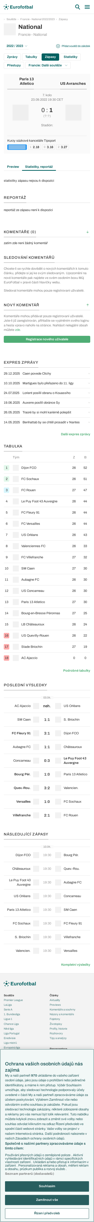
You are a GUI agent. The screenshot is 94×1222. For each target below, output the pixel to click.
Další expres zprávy (75, 434)
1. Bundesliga (12, 1014)
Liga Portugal (11, 1033)
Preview (13, 167)
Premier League (13, 1000)
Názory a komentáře (62, 1014)
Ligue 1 (8, 1018)
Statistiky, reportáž (39, 167)
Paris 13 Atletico (26, 81)
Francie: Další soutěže (48, 65)
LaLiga (8, 1004)
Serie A (8, 1009)
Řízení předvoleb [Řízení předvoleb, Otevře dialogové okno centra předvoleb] (47, 1213)
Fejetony (55, 1018)
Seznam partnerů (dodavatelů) (29, 1174)
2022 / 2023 (17, 46)
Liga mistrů (10, 1042)
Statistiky (70, 57)
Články (54, 995)
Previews (55, 1004)
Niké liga (9, 1028)
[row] (47, 467)
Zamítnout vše (47, 1200)
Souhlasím (47, 1186)
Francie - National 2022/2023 (37, 19)
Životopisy (56, 1023)
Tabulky (31, 57)
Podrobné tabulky (76, 670)
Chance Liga (11, 1023)
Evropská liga (12, 1047)
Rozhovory (56, 1033)
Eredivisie (10, 1038)
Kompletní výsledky (75, 964)
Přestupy (14, 65)
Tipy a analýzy (58, 1038)
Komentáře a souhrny (62, 1009)
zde (17, 330)
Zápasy (63, 19)
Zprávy (12, 57)
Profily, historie (58, 1028)
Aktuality (55, 1000)
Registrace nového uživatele (47, 339)
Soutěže (11, 19)
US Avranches (73, 84)
